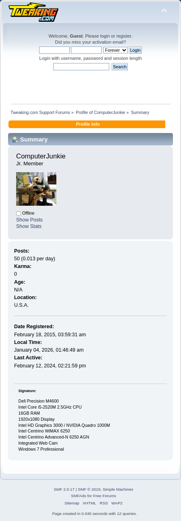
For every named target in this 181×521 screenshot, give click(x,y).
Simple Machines (118, 489)
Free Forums (104, 496)
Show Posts (29, 220)
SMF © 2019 (89, 489)
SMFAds (78, 496)
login (105, 36)
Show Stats (29, 226)
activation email (107, 42)
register (124, 36)
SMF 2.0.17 (64, 489)
